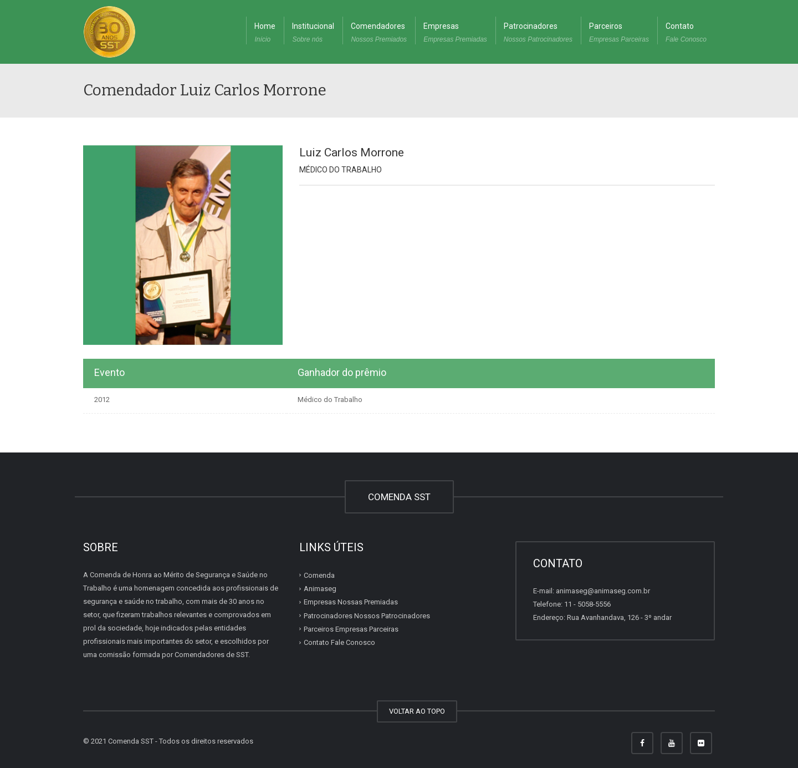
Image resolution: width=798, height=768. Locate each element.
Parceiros (619, 34)
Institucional (313, 34)
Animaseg (320, 588)
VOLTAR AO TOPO (417, 711)
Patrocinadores (538, 34)
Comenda (319, 575)
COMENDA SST (399, 496)
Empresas (455, 34)
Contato (686, 34)
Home (264, 34)
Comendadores (379, 34)
